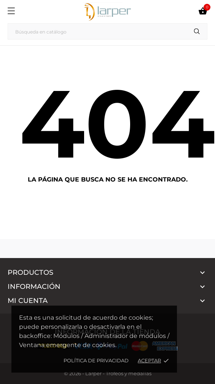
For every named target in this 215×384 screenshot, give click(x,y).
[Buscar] (107, 31)
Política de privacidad (96, 360)
